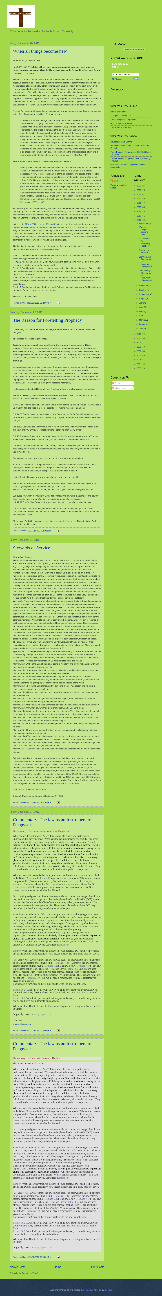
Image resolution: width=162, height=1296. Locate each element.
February (143, 324)
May (141, 311)
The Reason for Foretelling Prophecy (47, 320)
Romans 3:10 (33, 977)
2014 (139, 211)
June (141, 307)
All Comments (119, 388)
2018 (139, 194)
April (141, 316)
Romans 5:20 (51, 965)
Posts (116, 383)
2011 (139, 334)
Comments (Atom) (30, 1273)
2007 (139, 351)
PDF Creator (117, 79)
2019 (139, 190)
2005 (139, 360)
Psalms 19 (45, 878)
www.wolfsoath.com (22, 1024)
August (142, 298)
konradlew (87, 1290)
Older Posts (97, 1267)
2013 (139, 216)
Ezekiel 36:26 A (21, 989)
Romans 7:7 (63, 944)
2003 (139, 368)
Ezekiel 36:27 (20, 998)
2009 (139, 342)
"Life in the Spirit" (118, 112)
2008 (139, 347)
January (143, 328)
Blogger (108, 1290)
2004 (139, 364)
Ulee (116, 181)
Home (57, 1267)
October (143, 290)
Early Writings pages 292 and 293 (42, 224)
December (144, 223)
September (144, 294)
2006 (139, 355)
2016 (139, 203)
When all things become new (40, 51)
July (141, 303)
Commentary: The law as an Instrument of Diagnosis (41, 831)
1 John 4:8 (71, 969)
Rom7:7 (17, 950)
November (144, 286)
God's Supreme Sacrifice (122, 123)
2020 (139, 186)
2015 (139, 207)
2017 (139, 198)
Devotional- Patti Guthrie (121, 142)
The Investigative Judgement (123, 119)
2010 (139, 338)
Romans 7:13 (61, 962)
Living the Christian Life (121, 115)
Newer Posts (18, 1267)
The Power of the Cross (121, 127)
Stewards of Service (31, 547)
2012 (139, 220)
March (142, 320)
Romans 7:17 (83, 965)
